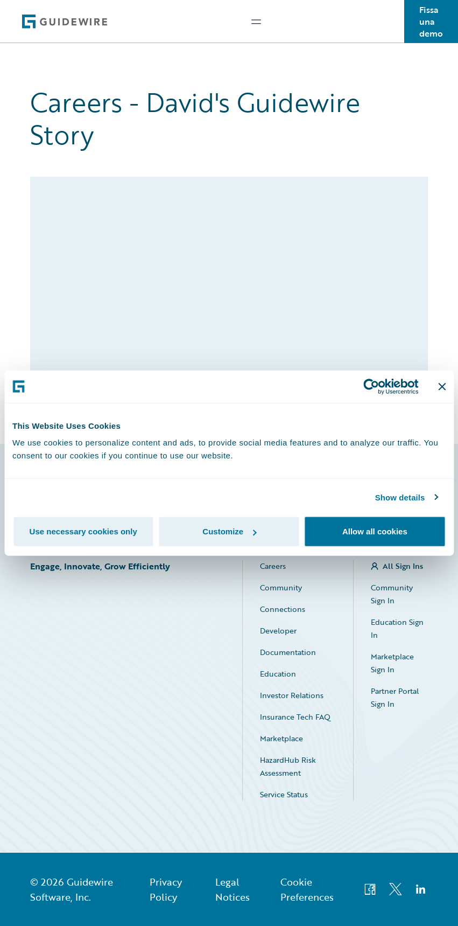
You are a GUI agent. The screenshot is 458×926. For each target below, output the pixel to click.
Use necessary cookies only (83, 531)
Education (278, 673)
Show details (400, 497)
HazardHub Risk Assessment (288, 766)
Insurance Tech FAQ (295, 716)
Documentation (288, 652)
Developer (278, 630)
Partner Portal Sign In (395, 697)
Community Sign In (392, 594)
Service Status (284, 794)
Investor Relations (291, 695)
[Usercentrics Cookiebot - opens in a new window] (371, 386)
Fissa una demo (431, 21)
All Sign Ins (403, 566)
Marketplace (281, 738)
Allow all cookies (374, 531)
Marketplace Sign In (392, 663)
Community (281, 587)
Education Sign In (397, 628)
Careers (273, 566)
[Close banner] (442, 386)
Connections (282, 609)
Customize (229, 531)
